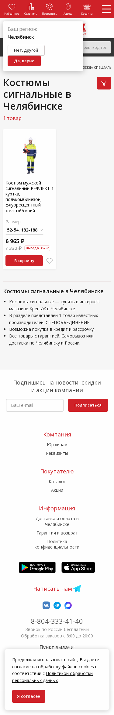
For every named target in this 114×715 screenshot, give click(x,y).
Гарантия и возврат (57, 533)
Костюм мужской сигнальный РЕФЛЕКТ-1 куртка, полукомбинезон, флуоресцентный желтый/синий (29, 196)
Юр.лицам (57, 444)
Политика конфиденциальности (57, 544)
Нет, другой (26, 50)
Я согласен (28, 696)
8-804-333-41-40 (57, 621)
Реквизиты (57, 453)
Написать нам (52, 588)
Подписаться (88, 405)
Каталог (57, 481)
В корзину (24, 260)
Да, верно (24, 61)
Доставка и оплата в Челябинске (57, 521)
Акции (57, 490)
